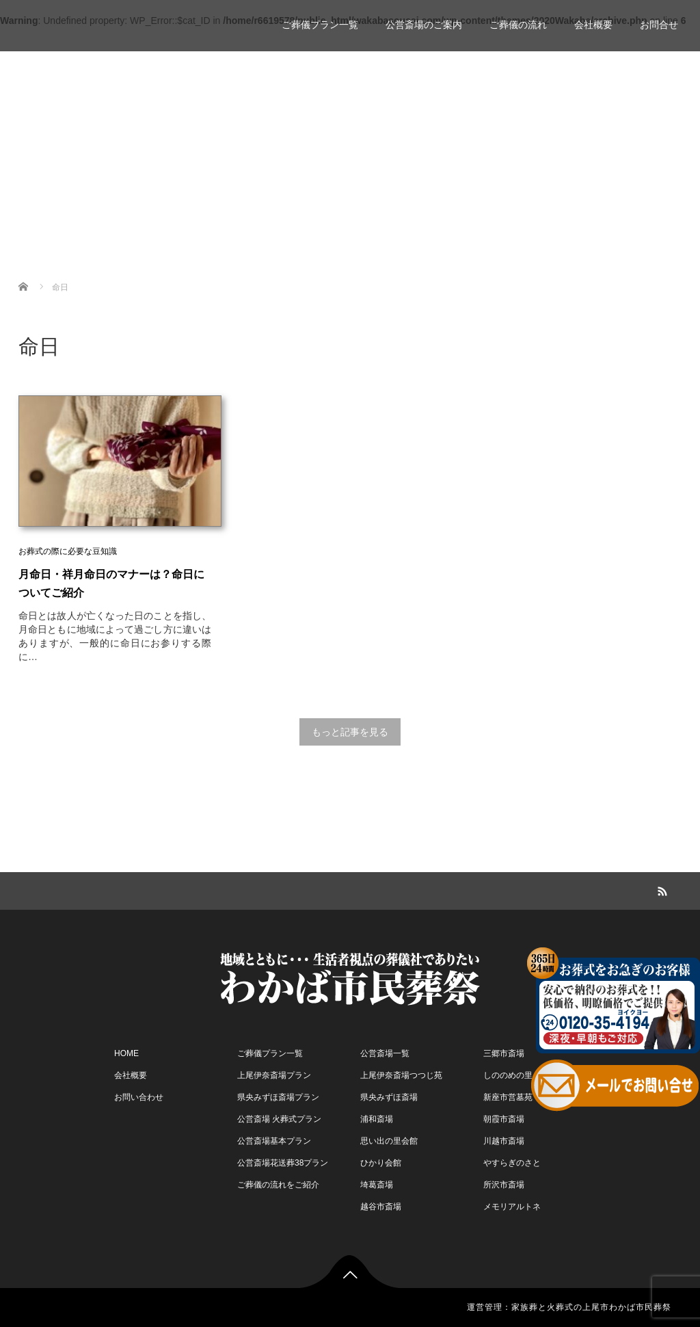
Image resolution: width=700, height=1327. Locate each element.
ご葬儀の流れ (518, 24)
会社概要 (593, 24)
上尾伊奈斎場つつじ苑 (401, 1075)
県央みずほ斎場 (389, 1097)
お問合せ (659, 24)
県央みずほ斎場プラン (278, 1097)
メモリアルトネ (512, 1206)
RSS (661, 889)
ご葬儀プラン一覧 (320, 24)
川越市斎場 (503, 1141)
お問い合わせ (138, 1097)
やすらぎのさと (512, 1163)
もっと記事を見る (350, 731)
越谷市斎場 (380, 1206)
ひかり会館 (380, 1163)
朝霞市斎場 (503, 1119)
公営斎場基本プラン (274, 1141)
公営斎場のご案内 (424, 24)
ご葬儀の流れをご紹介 (278, 1185)
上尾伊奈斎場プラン (274, 1075)
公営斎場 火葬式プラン (279, 1119)
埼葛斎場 (376, 1185)
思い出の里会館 (389, 1141)
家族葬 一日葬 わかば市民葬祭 (125, 18)
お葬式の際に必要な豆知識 (67, 551)
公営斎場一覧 (384, 1053)
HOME (126, 1053)
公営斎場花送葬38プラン (282, 1163)
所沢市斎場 (503, 1185)
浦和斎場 (376, 1119)
